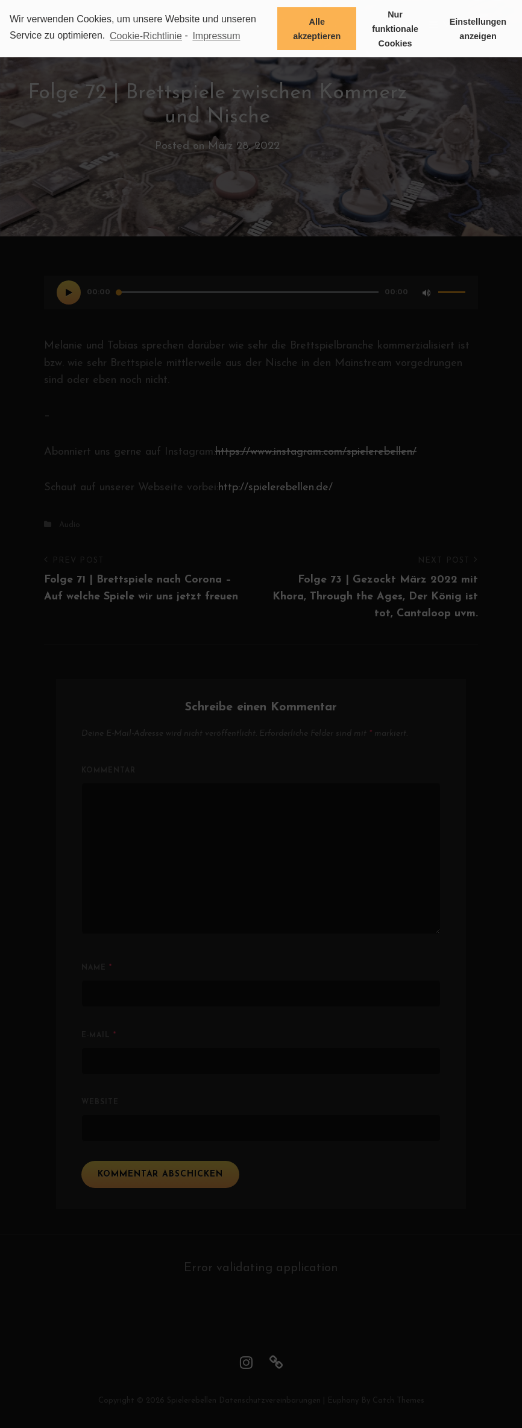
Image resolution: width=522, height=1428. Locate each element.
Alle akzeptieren (317, 29)
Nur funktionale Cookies (395, 29)
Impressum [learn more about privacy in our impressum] (216, 36)
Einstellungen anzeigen (478, 29)
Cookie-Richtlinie (146, 36)
